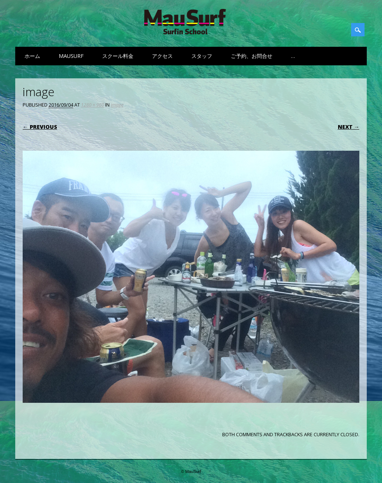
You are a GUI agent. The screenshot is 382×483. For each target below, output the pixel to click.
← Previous (40, 126)
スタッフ (201, 55)
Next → (348, 126)
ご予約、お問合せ (251, 55)
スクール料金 (117, 55)
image (117, 104)
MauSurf (71, 55)
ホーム (32, 55)
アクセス (162, 55)
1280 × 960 (92, 104)
